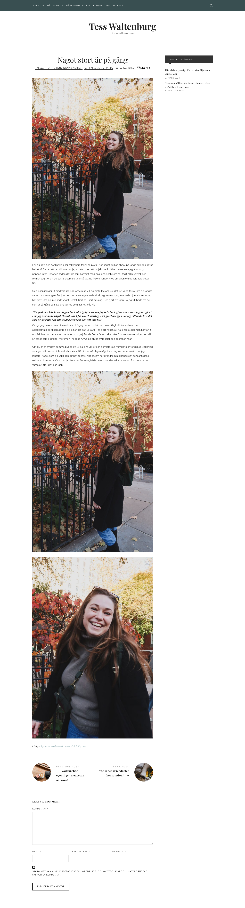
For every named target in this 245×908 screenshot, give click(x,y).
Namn (36, 851)
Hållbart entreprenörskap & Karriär (59, 68)
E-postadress (81, 851)
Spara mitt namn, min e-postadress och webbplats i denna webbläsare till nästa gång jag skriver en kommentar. (89, 873)
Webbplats (119, 851)
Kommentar (40, 809)
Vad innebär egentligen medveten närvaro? (62, 774)
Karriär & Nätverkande (98, 68)
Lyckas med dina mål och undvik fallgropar (64, 746)
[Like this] (144, 68)
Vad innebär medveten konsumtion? (123, 772)
